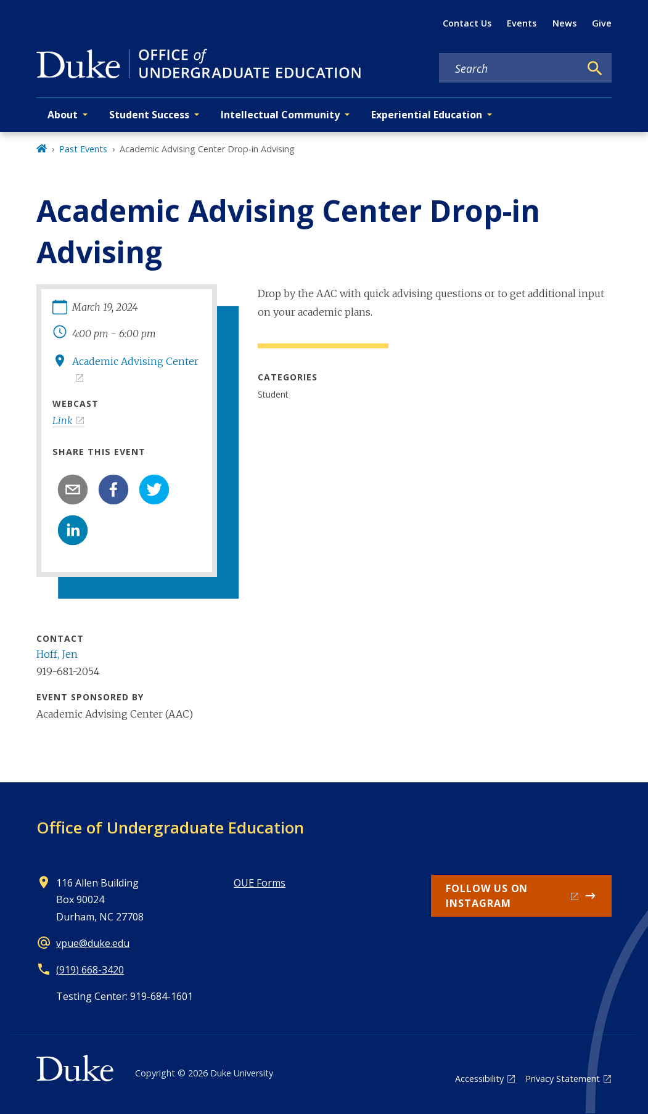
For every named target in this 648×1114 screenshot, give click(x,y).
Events (521, 23)
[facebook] (113, 489)
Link (62, 420)
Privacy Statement (562, 1078)
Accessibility (479, 1078)
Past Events (83, 149)
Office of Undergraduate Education (170, 827)
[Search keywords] (509, 68)
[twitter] (154, 489)
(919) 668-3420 (90, 970)
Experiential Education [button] (426, 114)
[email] (72, 489)
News (564, 23)
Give (602, 23)
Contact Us (467, 23)
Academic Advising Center (135, 361)
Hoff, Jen (57, 654)
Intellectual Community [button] (280, 114)
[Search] (595, 68)
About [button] (62, 114)
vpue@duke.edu (92, 943)
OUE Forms (259, 883)
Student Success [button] (149, 114)
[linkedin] (72, 530)
